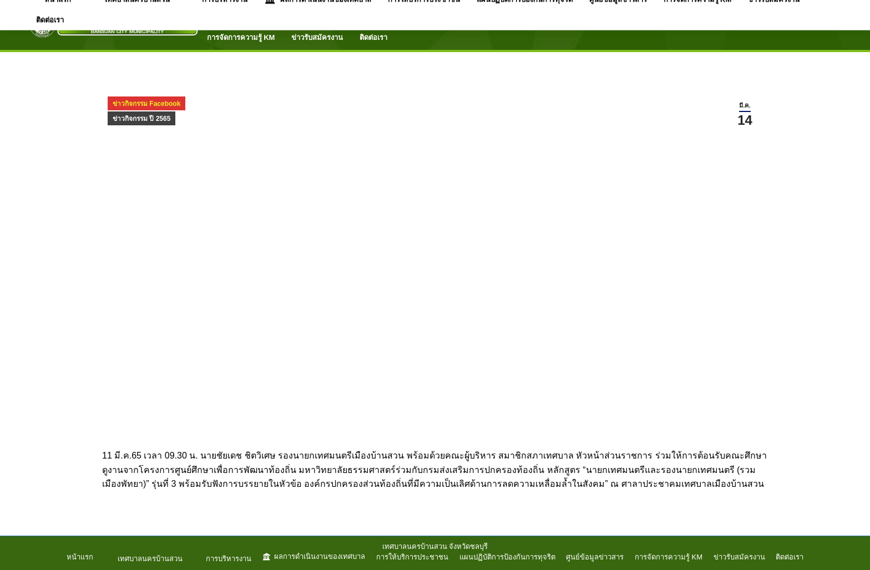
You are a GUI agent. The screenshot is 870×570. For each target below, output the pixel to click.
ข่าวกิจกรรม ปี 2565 (141, 119)
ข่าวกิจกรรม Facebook (146, 104)
